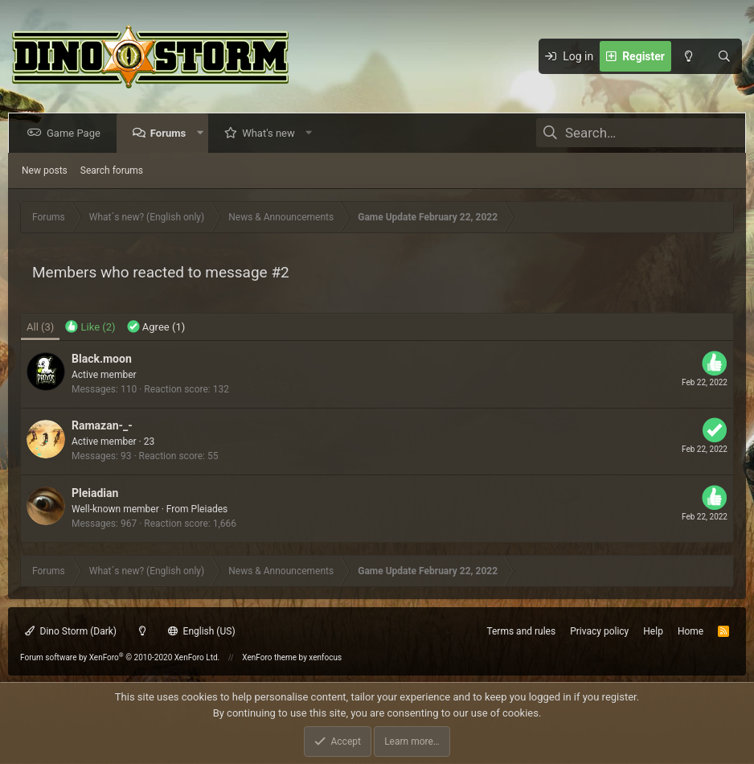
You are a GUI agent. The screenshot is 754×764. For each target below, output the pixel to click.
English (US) (202, 631)
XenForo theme (269, 657)
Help (653, 631)
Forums (171, 133)
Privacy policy (599, 631)
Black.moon (102, 358)
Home (690, 631)
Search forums (111, 170)
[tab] (90, 327)
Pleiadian (95, 493)
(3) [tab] (40, 327)
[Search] (724, 56)
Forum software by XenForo (119, 657)
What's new (271, 133)
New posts (45, 170)
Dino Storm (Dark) (71, 631)
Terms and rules (520, 631)
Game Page (77, 133)
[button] (203, 133)
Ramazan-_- (102, 425)
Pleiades (209, 509)
